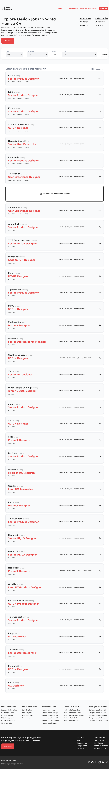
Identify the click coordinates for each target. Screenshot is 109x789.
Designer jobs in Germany (98, 720)
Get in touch (92, 8)
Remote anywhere (48, 710)
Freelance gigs (27, 715)
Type (7, 51)
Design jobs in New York (72, 713)
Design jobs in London (72, 710)
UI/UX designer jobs (8, 718)
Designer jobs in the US (97, 710)
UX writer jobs (6, 723)
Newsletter (98, 743)
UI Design (84, 25)
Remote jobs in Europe (49, 713)
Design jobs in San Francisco (74, 715)
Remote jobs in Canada (50, 720)
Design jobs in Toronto (72, 720)
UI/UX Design (85, 18)
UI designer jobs (7, 715)
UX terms (80, 748)
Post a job (103, 8)
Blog (78, 740)
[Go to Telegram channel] (107, 762)
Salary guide (82, 743)
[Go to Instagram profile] (100, 762)
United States (79, 78)
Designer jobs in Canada (98, 715)
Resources (74, 8)
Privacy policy (100, 748)
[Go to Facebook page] (92, 762)
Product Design (101, 18)
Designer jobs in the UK (97, 713)
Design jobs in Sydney (71, 718)
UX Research (100, 22)
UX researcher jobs (8, 720)
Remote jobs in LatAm (49, 723)
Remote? (55, 51)
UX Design (84, 22)
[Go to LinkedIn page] (96, 762)
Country (65, 51)
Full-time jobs (27, 710)
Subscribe (83, 8)
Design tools (82, 746)
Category (30, 51)
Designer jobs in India (97, 718)
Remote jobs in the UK (49, 718)
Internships (26, 718)
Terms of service (101, 746)
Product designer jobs (9, 710)
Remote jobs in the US (49, 715)
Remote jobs (27, 713)
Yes (54, 54)
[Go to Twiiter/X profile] (89, 762)
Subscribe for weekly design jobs (56, 194)
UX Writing (99, 25)
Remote (62, 358)
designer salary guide (22, 35)
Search (105, 54)
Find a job (63, 8)
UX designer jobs (7, 713)
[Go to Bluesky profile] (103, 762)
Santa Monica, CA (65, 78)
